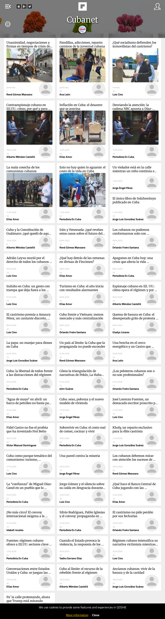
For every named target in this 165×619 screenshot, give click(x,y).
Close (95, 615)
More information (77, 615)
